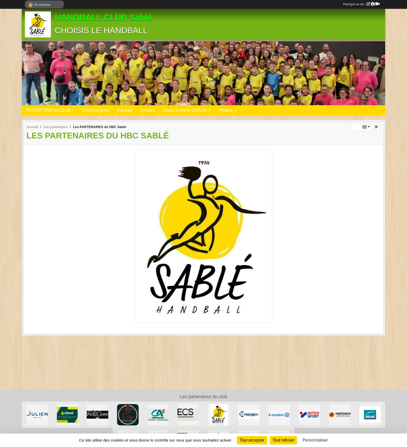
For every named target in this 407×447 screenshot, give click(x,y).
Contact (148, 110)
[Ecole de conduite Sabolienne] (188, 414)
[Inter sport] (310, 414)
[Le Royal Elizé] (128, 414)
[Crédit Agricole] (158, 414)
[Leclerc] (279, 414)
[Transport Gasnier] (249, 414)
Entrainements (95, 110)
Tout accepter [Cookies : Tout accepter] (252, 440)
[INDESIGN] (340, 414)
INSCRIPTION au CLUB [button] (48, 110)
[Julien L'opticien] (37, 414)
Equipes (124, 110)
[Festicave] (97, 414)
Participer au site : (361, 4)
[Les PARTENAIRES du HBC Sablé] (219, 414)
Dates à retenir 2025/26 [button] (185, 110)
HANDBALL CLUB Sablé (103, 17)
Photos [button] (226, 110)
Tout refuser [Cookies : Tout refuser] (283, 440)
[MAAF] (370, 414)
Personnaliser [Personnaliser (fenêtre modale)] (315, 440)
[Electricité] (67, 414)
